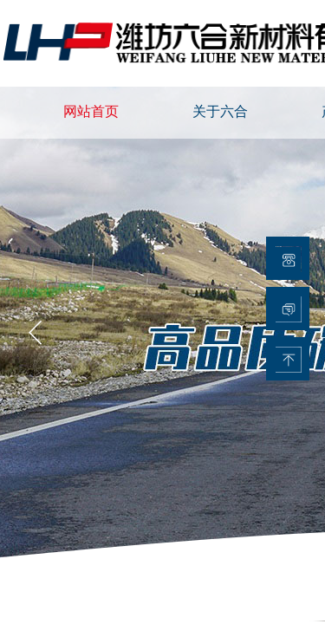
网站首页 (91, 111)
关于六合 (220, 111)
